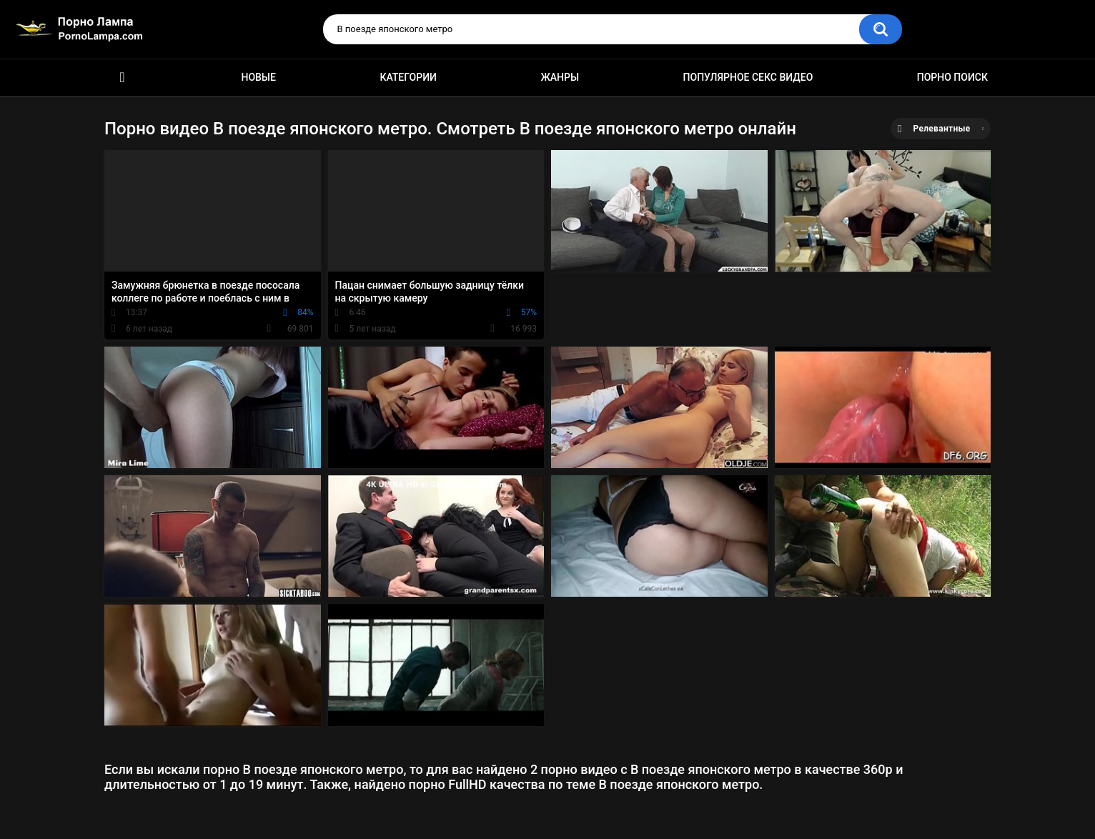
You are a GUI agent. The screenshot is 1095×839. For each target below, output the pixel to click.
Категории (408, 77)
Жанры (559, 77)
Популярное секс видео (748, 77)
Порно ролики (122, 77)
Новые (258, 77)
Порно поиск (952, 77)
